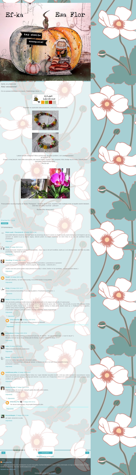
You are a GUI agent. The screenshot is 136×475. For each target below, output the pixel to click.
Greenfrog (8, 260)
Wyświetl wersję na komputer (45, 456)
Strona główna (45, 452)
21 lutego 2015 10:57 (17, 357)
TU (41, 91)
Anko (7, 346)
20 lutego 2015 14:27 (16, 288)
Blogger (53, 473)
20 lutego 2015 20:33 (15, 346)
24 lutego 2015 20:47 (24, 372)
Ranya (7, 299)
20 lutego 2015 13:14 (16, 247)
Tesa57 (7, 277)
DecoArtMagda (10, 415)
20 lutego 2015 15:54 (20, 333)
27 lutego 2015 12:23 (22, 387)
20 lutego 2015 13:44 (19, 260)
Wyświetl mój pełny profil (7, 469)
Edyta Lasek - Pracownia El (14, 232)
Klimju (7, 288)
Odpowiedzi (11, 316)
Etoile (7, 247)
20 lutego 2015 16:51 (28, 319)
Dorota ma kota (10, 387)
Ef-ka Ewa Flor (15, 319)
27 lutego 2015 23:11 (28, 402)
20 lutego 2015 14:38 (16, 299)
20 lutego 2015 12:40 (30, 232)
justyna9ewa (9, 333)
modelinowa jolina (11, 372)
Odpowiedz (8, 241)
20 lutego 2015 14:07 (17, 277)
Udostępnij (4, 223)
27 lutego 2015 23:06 (22, 415)
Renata (7, 357)
